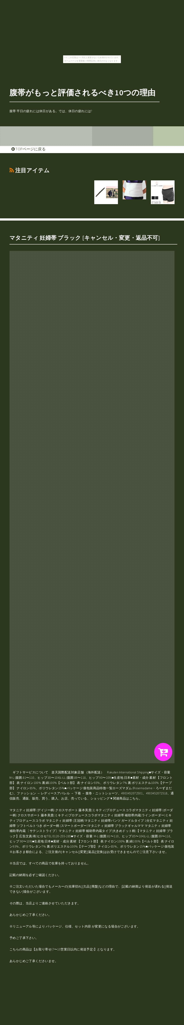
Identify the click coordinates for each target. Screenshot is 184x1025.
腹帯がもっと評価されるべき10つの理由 (82, 93)
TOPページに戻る (28, 149)
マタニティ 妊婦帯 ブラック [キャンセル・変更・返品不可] (84, 237)
